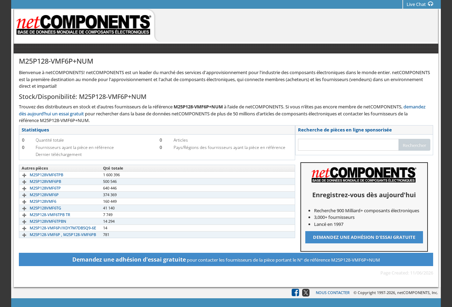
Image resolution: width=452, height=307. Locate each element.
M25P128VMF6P (36, 194)
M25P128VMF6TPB (38, 174)
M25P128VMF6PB (37, 181)
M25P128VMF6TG (37, 207)
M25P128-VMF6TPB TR (42, 214)
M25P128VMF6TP (37, 188)
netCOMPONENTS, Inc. (417, 292)
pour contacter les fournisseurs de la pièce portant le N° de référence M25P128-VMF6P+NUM (226, 259)
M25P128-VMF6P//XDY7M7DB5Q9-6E (55, 227)
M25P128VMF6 (35, 201)
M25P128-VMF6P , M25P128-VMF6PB (55, 234)
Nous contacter (333, 292)
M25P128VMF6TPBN (40, 221)
